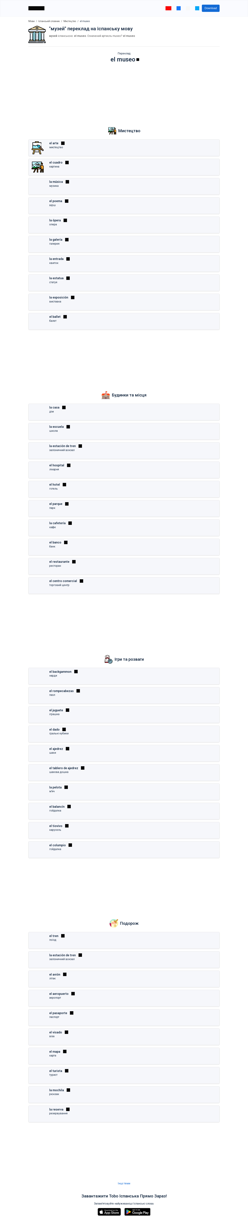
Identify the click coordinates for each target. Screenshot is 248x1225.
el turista (55, 1071)
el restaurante (59, 561)
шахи (52, 752)
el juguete (56, 710)
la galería (55, 239)
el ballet (55, 316)
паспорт (54, 1017)
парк (52, 508)
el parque (55, 504)
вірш (52, 205)
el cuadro (56, 162)
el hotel (54, 484)
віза (51, 1036)
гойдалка (55, 810)
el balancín (57, 806)
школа (53, 430)
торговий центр (59, 585)
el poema (55, 201)
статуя (53, 282)
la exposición (58, 297)
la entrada (56, 259)
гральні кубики (59, 733)
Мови (31, 21)
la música (56, 182)
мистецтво (56, 147)
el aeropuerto (59, 994)
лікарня (54, 469)
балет (52, 320)
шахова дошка (58, 772)
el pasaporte (58, 1013)
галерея (54, 243)
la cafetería (57, 523)
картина (54, 166)
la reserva (56, 1109)
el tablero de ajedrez (63, 768)
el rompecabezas (61, 691)
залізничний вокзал (62, 450)
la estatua (56, 278)
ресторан (55, 565)
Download (211, 8)
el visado (55, 1032)
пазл (52, 695)
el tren (53, 936)
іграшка (54, 714)
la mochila (56, 1090)
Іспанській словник (49, 21)
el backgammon (60, 671)
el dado (54, 729)
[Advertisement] (124, 92)
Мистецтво (70, 21)
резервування (58, 1113)
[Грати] (137, 59)
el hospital (56, 465)
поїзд (52, 939)
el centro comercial (63, 581)
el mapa (54, 1051)
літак (52, 978)
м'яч (52, 791)
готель (53, 488)
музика (54, 185)
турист (53, 1074)
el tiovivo (55, 826)
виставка (55, 301)
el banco (55, 542)
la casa (54, 407)
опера (53, 224)
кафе (52, 527)
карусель (55, 829)
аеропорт (55, 997)
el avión (54, 974)
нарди (53, 675)
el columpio (57, 845)
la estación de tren (62, 446)
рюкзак (54, 1094)
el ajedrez (56, 749)
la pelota (55, 787)
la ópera (55, 220)
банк (52, 546)
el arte (53, 143)
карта (52, 1055)
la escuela (56, 426)
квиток (53, 263)
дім (51, 411)
